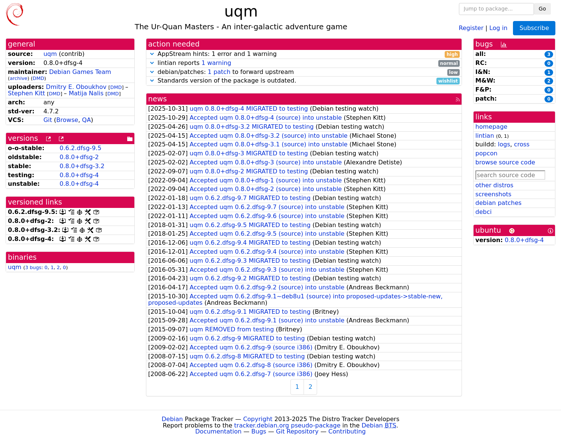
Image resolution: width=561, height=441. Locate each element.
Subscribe (534, 28)
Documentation (218, 431)
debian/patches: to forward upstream (304, 72)
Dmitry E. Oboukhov (76, 86)
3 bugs (33, 267)
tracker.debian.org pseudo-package (287, 425)
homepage (491, 126)
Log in (498, 27)
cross (521, 144)
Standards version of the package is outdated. (304, 81)
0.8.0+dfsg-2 (79, 157)
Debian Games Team (80, 71)
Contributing (347, 431)
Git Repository (297, 431)
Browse (67, 119)
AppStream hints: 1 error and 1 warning (304, 54)
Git (48, 119)
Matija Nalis (86, 93)
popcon (486, 153)
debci (483, 211)
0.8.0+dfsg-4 (79, 175)
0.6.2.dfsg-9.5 (80, 148)
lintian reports (304, 63)
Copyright (257, 419)
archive (18, 78)
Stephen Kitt (26, 93)
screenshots (493, 194)
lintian (484, 135)
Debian (172, 419)
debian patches (498, 202)
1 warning (216, 62)
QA (86, 119)
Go (542, 9)
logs (504, 144)
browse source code (505, 162)
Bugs (258, 431)
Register (471, 27)
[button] (152, 53)
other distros (494, 185)
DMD (38, 78)
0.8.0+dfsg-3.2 (82, 166)
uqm (50, 53)
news (157, 99)
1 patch (219, 71)
